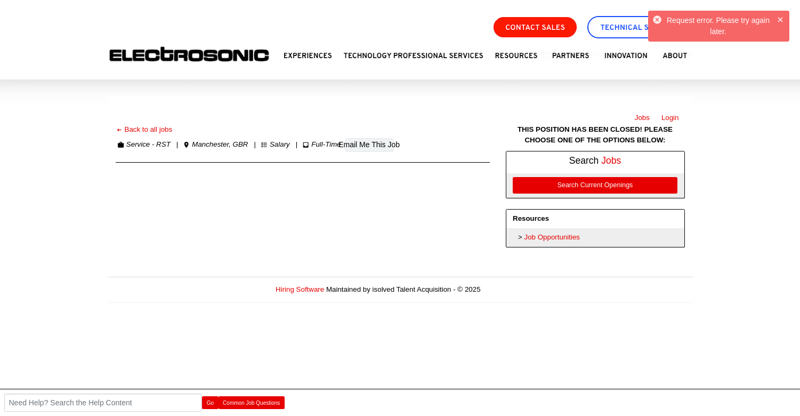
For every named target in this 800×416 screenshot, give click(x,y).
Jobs (642, 118)
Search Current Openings (595, 185)
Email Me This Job (369, 144)
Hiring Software (300, 289)
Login (670, 118)
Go (210, 403)
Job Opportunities (552, 237)
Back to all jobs (144, 129)
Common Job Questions (251, 403)
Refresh (511, 289)
